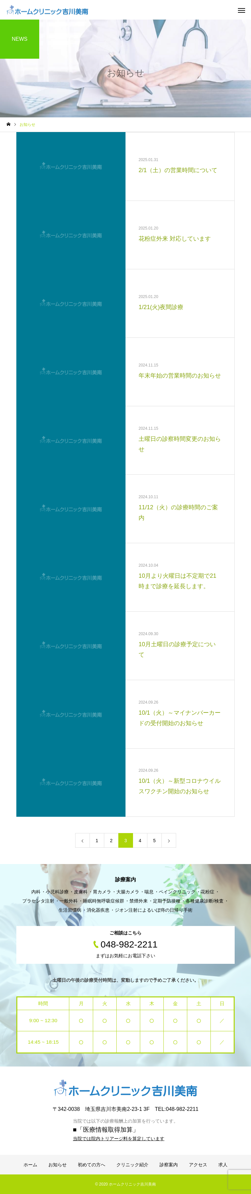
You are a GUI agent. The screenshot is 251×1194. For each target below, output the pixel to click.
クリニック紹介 (132, 1164)
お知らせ (57, 1164)
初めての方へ (91, 1164)
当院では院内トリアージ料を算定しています (118, 1138)
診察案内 (168, 1164)
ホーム (30, 1164)
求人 (222, 1164)
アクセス (198, 1164)
